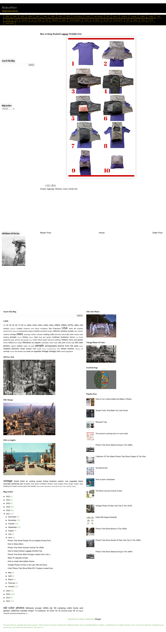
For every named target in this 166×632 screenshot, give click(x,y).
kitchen (50, 484)
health (35, 340)
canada (142, 16)
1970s (60, 16)
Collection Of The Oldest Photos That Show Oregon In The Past (121, 456)
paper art (27, 346)
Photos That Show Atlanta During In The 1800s (114, 445)
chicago (151, 16)
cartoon (80, 331)
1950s (45, 16)
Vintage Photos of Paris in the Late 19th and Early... (28, 565)
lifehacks (58, 189)
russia (39, 349)
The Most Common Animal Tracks (109, 491)
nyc (73, 343)
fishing (25, 337)
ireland (86, 20)
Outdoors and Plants (31, 328)
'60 (16, 325)
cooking (8, 20)
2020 (8, 503)
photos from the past (68, 346)
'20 (4, 325)
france (72, 337)
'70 (19, 325)
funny (81, 337)
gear (12, 340)
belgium (31, 331)
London (88, 16)
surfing (73, 486)
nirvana (68, 343)
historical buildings (54, 340)
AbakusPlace (9, 7)
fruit (77, 337)
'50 (13, 325)
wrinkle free (72, 189)
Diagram (12, 328)
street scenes (10, 24)
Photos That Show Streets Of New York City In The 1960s (118, 540)
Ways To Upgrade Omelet (18, 558)
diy (32, 20)
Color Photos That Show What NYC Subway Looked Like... (31, 568)
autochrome (7, 331)
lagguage (50, 189)
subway (77, 349)
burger (49, 331)
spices (25, 486)
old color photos (117, 20)
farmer (20, 337)
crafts (16, 20)
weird (63, 351)
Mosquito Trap (101, 422)
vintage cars (54, 351)
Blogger (98, 619)
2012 (8, 601)
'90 (25, 325)
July (10, 534)
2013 (8, 598)
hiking (40, 340)
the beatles (19, 351)
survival (6, 351)
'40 (10, 325)
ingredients (47, 486)
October (11, 524)
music (55, 343)
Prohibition (44, 328)
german (17, 340)
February (12, 583)
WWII (71, 328)
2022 (8, 500)
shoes (44, 349)
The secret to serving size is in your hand (112, 433)
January (11, 586)
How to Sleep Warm (15, 544)
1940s (37, 16)
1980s (68, 16)
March (11, 579)
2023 (8, 496)
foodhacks (55, 20)
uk (32, 351)
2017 (8, 514)
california (124, 16)
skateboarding (51, 349)
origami (13, 346)
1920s (22, 16)
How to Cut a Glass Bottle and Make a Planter (114, 399)
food (46, 20)
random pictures (11, 348)
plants (81, 346)
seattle (151, 20)
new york (106, 20)
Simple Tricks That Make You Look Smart (112, 410)
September (12, 527)
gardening (6, 340)
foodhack (56, 337)
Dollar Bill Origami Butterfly (106, 517)
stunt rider (63, 486)
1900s (7, 16)
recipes (29, 349)
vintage (45, 351)
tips (24, 351)
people (135, 20)
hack (30, 340)
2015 (8, 594)
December (12, 517)
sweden (12, 351)
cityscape (27, 334)
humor (5, 343)
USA (107, 16)
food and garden (45, 337)
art (75, 328)
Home (102, 233)
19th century (78, 16)
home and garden (75, 20)
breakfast (43, 331)
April (10, 576)
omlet (53, 486)
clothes (33, 334)
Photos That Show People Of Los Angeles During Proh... (30, 541)
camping (133, 16)
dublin (71, 334)
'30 (7, 325)
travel (65, 189)
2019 (8, 507)
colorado (40, 334)
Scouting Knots (101, 468)
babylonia (15, 331)
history (65, 340)
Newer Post (45, 233)
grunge (25, 340)
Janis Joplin (40, 486)
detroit (64, 334)
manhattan (45, 343)
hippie (64, 20)
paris (127, 20)
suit (82, 349)
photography (51, 346)
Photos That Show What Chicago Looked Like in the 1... (30, 554)
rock (34, 349)
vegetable (37, 351)
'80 (22, 325)
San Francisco (98, 16)
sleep (58, 349)
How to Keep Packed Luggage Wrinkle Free (25, 551)
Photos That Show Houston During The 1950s (26, 547)
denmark (24, 20)
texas (70, 611)
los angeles (96, 20)
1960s (53, 16)
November (12, 520)
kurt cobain (18, 343)
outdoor (20, 346)
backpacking (23, 331)
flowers (31, 337)
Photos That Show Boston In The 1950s (111, 529)
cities (158, 16)
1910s (14, 16)
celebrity (6, 334)
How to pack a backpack (105, 479)
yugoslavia (69, 351)
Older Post (157, 233)
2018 (8, 510)
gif (22, 340)
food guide (35, 484)
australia (80, 328)
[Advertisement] (101, 212)
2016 (8, 591)
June (10, 538)
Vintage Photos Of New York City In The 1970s (114, 506)
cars (75, 331)
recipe (143, 20)
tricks (66, 484)
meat (51, 343)
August (11, 531)
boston (115, 16)
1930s (30, 16)
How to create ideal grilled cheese (21, 561)
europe (39, 20)
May (10, 573)
